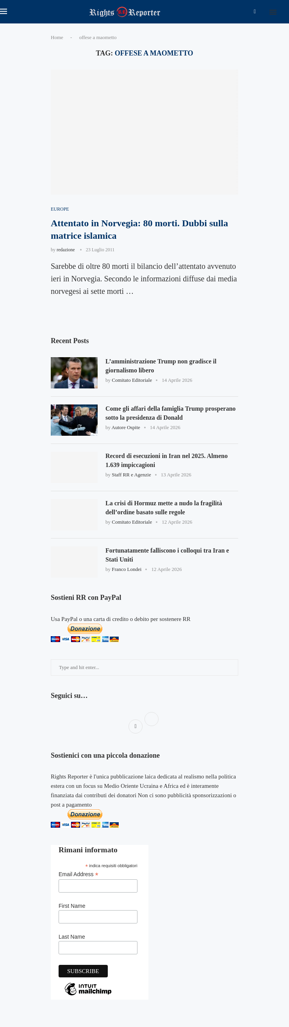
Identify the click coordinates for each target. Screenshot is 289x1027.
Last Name (72, 937)
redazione (66, 249)
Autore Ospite (126, 427)
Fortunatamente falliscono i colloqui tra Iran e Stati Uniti (167, 554)
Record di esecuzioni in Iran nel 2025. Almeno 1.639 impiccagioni (166, 460)
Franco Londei (126, 569)
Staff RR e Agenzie (131, 475)
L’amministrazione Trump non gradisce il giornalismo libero (160, 365)
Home (57, 37)
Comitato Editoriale (132, 380)
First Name (72, 906)
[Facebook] (255, 11)
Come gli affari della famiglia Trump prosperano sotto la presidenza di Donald (170, 412)
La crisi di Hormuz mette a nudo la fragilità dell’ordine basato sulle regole (163, 507)
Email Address (78, 874)
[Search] (285, 11)
